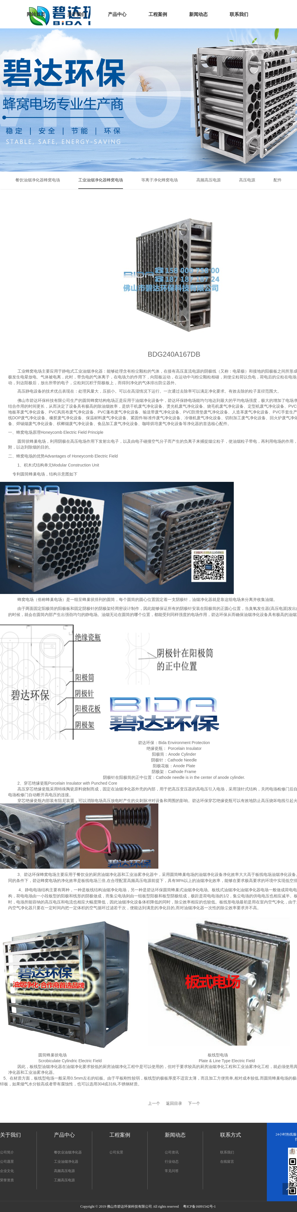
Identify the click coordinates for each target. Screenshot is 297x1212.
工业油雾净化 (249, 1066)
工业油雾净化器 (38, 1072)
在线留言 (227, 1162)
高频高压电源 (64, 1171)
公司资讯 (172, 1152)
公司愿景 (7, 1162)
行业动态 (172, 1162)
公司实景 (116, 1152)
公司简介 (7, 1152)
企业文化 (7, 1171)
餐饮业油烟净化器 (68, 1152)
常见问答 (172, 1171)
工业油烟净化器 (66, 1162)
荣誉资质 (7, 1180)
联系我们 (227, 1152)
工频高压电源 (64, 1180)
